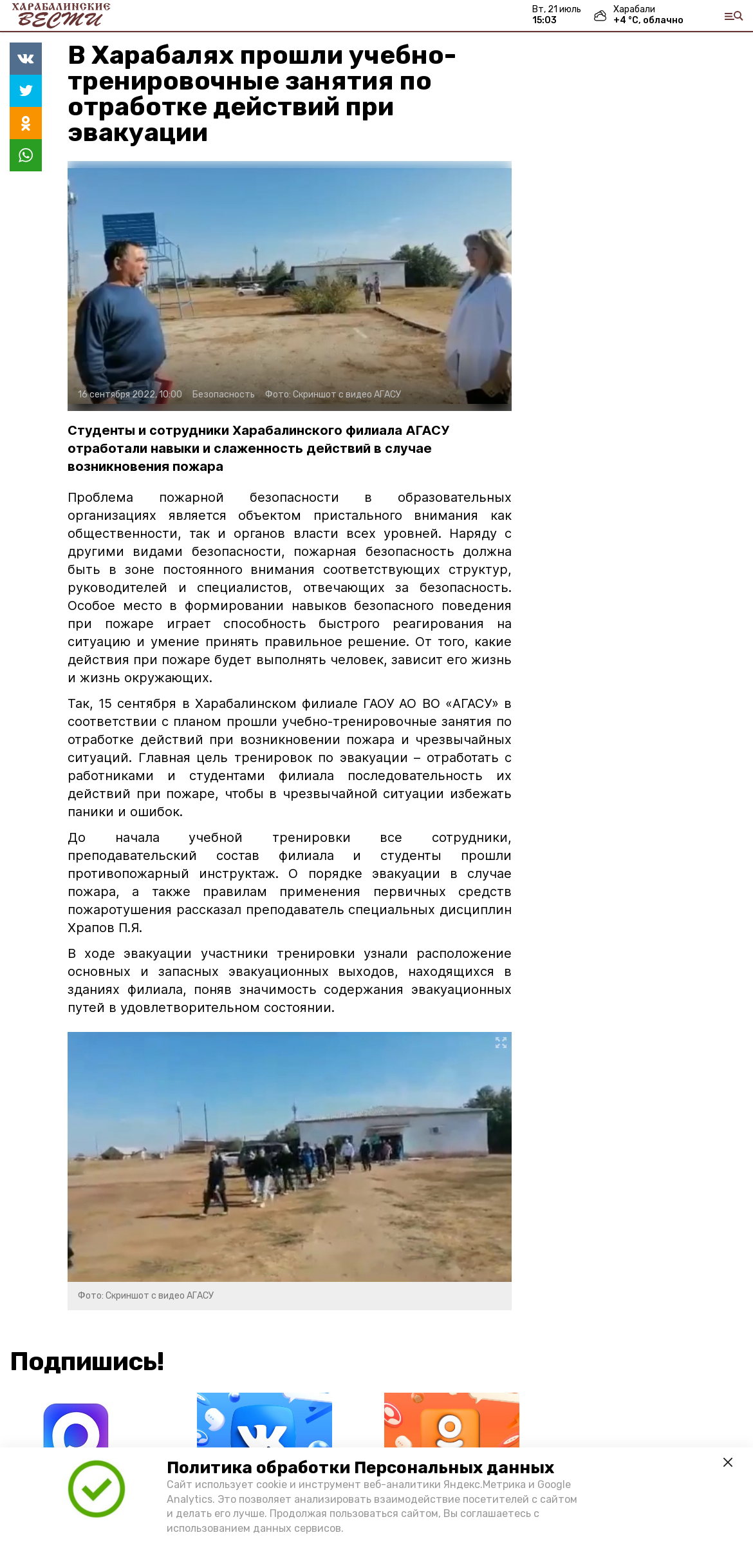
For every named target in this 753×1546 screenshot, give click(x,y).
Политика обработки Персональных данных (360, 1468)
